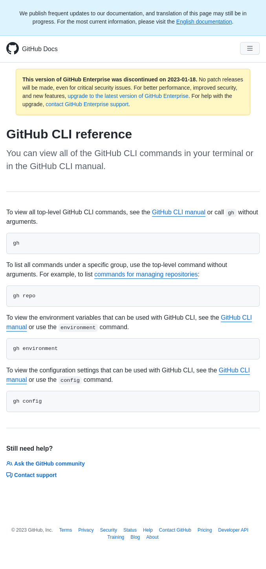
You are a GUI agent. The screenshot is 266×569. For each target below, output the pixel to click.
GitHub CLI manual (178, 212)
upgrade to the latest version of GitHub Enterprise (128, 96)
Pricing (205, 530)
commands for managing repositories (146, 274)
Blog (135, 537)
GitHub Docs (40, 49)
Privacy (86, 530)
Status (130, 530)
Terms (65, 530)
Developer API (233, 530)
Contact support (31, 475)
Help (148, 530)
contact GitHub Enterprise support (87, 104)
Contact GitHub (175, 530)
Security (108, 530)
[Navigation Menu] (250, 48)
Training (115, 537)
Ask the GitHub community (45, 463)
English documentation (204, 21)
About (152, 537)
